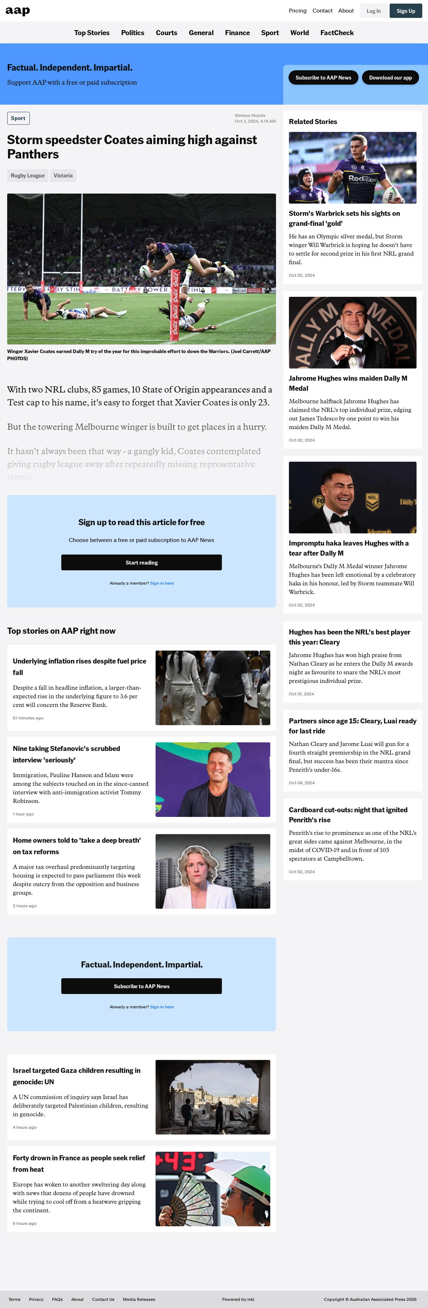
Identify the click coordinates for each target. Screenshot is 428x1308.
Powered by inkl (238, 1299)
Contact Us (103, 1299)
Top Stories (92, 32)
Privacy (36, 1299)
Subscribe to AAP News (323, 77)
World (299, 32)
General (201, 32)
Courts (166, 32)
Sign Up (406, 10)
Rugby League (28, 175)
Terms (14, 1299)
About (346, 11)
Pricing (298, 11)
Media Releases (139, 1299)
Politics (132, 32)
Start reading (142, 562)
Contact (323, 11)
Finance (237, 32)
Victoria (63, 175)
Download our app (390, 77)
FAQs (57, 1299)
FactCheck (337, 32)
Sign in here (162, 583)
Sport (270, 32)
